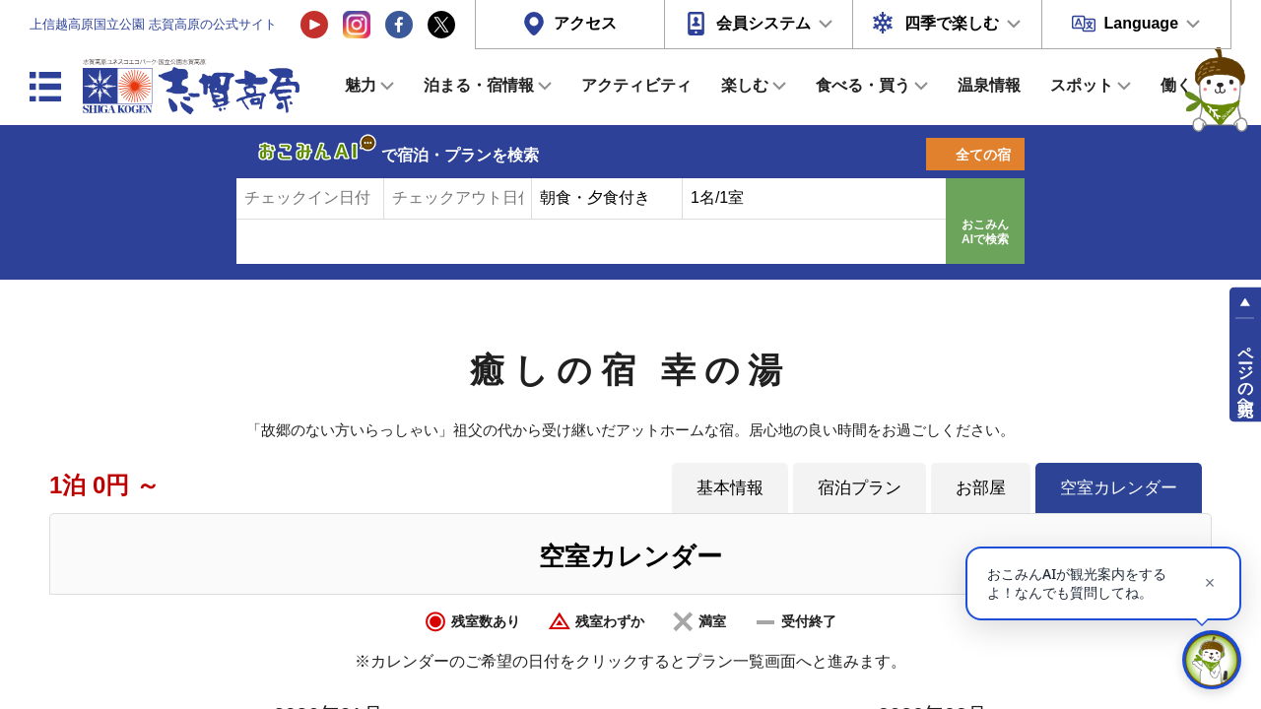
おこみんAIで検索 (985, 232)
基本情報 (730, 487)
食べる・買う (863, 85)
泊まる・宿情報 (479, 85)
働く (1176, 85)
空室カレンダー (1118, 487)
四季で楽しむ (951, 23)
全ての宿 (983, 154)
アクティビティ (636, 85)
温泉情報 (989, 85)
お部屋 (981, 487)
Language (1140, 23)
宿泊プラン (859, 487)
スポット (1081, 85)
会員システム (763, 23)
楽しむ (744, 85)
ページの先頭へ (1245, 372)
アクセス (585, 23)
